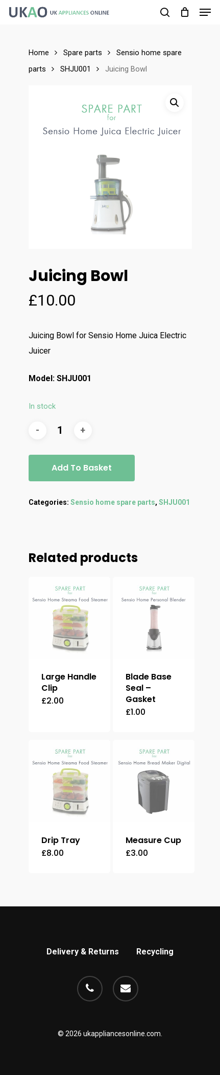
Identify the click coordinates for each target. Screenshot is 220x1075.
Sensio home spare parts (112, 502)
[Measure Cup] (154, 781)
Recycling (155, 951)
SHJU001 (75, 69)
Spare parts (82, 52)
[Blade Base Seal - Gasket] (154, 618)
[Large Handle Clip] (70, 618)
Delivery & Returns (82, 951)
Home (39, 52)
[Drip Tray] (70, 781)
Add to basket (82, 468)
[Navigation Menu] (205, 12)
